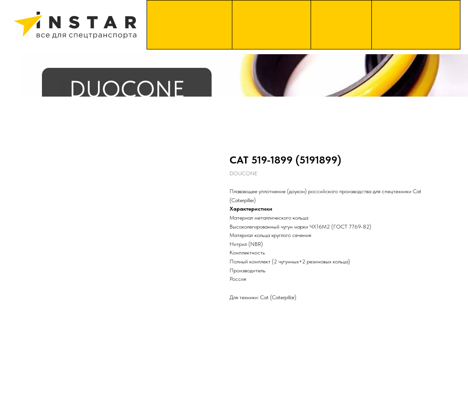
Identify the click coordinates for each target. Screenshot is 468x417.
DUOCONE (127, 89)
